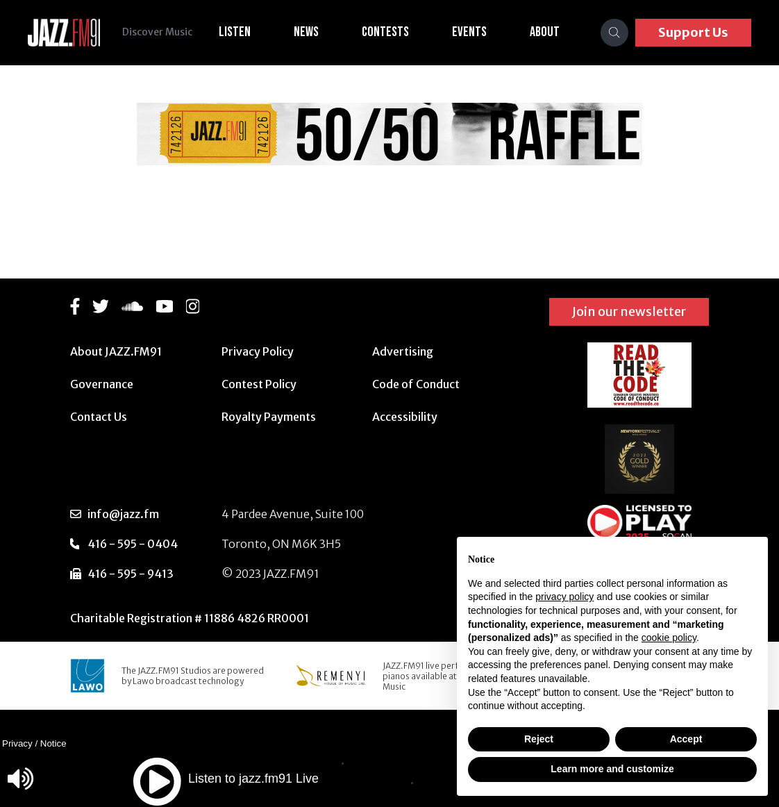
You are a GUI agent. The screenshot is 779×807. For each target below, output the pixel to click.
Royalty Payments (268, 417)
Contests (385, 32)
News (306, 32)
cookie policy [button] (669, 637)
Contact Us (98, 417)
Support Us (693, 32)
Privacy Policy (257, 351)
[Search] (614, 33)
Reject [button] (538, 738)
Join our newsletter (629, 311)
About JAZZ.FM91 (116, 351)
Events (469, 32)
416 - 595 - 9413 (130, 574)
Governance (101, 384)
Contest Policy (258, 384)
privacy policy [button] (564, 596)
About (545, 32)
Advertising (402, 351)
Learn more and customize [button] (612, 768)
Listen (235, 32)
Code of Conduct (416, 384)
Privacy (17, 743)
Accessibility (404, 417)
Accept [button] (686, 738)
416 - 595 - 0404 (132, 544)
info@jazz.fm (123, 514)
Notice (53, 743)
